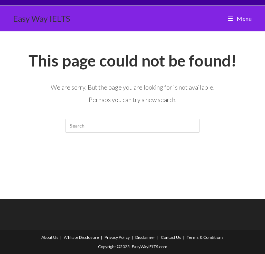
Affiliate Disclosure (81, 237)
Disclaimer (145, 237)
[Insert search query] (132, 126)
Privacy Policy (117, 237)
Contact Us (171, 237)
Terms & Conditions (205, 237)
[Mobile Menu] (240, 18)
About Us (49, 237)
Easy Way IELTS (41, 18)
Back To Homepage (132, 160)
